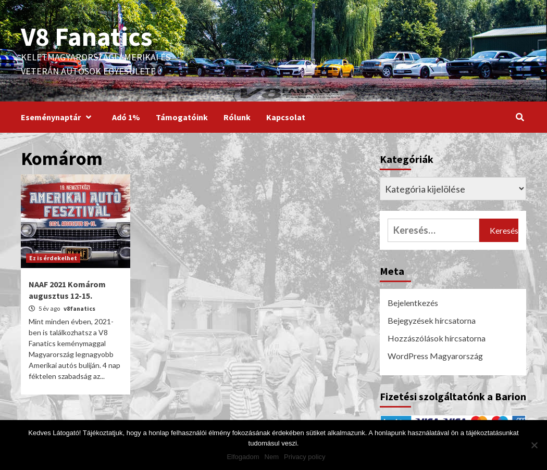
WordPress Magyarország (435, 356)
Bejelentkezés (413, 303)
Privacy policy (304, 457)
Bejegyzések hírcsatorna (432, 320)
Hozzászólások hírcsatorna (437, 338)
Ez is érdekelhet (53, 258)
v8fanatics (79, 308)
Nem (272, 457)
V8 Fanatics (86, 36)
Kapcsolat (285, 117)
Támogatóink (182, 117)
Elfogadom (243, 457)
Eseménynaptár (58, 117)
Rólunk (237, 117)
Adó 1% (126, 117)
